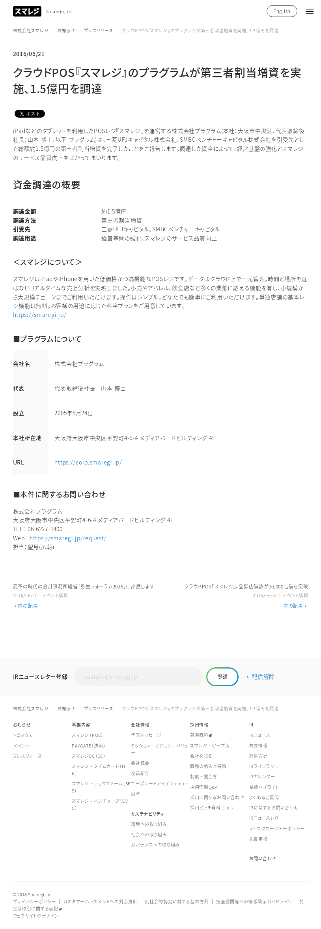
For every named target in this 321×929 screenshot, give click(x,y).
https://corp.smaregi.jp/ (88, 462)
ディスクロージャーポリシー (277, 828)
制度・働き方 (203, 776)
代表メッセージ (146, 735)
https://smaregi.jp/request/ (68, 538)
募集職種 (199, 735)
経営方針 (258, 756)
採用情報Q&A (204, 787)
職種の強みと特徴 (208, 766)
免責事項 (258, 838)
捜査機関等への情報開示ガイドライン (254, 901)
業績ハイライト (264, 787)
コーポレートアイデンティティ (160, 783)
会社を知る (201, 756)
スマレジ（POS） (87, 735)
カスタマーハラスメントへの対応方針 (100, 901)
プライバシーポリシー (34, 901)
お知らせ (66, 30)
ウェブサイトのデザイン (36, 915)
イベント (21, 745)
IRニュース (260, 735)
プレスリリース (98, 30)
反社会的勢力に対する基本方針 (177, 901)
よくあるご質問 (264, 797)
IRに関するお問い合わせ (274, 807)
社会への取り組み (149, 834)
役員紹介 (140, 773)
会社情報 (140, 724)
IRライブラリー (264, 766)
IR (251, 724)
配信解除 (263, 676)
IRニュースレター (266, 818)
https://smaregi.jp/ (40, 314)
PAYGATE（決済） (89, 745)
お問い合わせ (262, 858)
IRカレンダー (262, 776)
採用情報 (199, 724)
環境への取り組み (149, 824)
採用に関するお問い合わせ (217, 797)
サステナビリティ (147, 814)
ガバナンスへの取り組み (155, 844)
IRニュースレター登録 (40, 676)
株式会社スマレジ (31, 30)
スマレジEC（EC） (89, 756)
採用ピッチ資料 (212, 807)
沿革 (135, 793)
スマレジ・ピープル (209, 745)
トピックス (23, 735)
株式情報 (258, 745)
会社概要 (140, 763)
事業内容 (81, 724)
